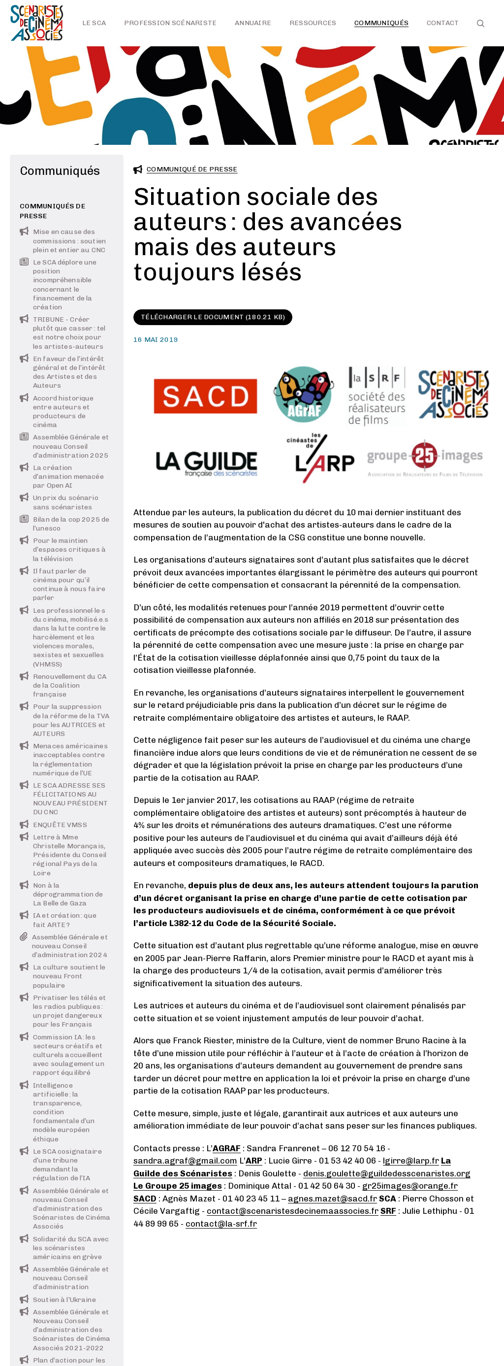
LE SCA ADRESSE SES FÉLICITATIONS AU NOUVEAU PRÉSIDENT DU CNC (64, 799)
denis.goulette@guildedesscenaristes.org (387, 1173)
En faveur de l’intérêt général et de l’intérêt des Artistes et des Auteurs (62, 372)
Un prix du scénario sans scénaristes (59, 502)
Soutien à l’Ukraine (58, 1300)
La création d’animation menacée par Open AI (62, 477)
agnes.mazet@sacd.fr (332, 1198)
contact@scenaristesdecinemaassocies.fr (292, 1211)
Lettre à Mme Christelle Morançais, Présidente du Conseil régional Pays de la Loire (63, 855)
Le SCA (94, 23)
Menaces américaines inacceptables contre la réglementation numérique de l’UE (64, 759)
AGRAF (227, 1148)
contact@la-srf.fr (221, 1224)
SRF (388, 1211)
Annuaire (253, 23)
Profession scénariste (170, 23)
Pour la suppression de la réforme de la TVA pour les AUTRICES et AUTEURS (64, 720)
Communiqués (381, 23)
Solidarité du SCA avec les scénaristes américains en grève (64, 1248)
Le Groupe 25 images (177, 1186)
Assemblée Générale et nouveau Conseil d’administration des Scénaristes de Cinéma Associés (65, 1209)
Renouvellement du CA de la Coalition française (63, 685)
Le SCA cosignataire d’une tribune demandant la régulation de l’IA (61, 1165)
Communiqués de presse (52, 211)
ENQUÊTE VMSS (53, 825)
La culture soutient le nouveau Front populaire (62, 976)
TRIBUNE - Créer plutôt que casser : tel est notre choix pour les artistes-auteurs (62, 333)
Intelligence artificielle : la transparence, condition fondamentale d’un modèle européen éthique (57, 1112)
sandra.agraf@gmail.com (185, 1161)
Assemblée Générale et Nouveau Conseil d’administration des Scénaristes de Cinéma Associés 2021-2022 (65, 1330)
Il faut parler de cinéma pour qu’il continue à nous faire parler (62, 584)
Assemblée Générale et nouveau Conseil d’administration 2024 (64, 946)
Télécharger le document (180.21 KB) (213, 317)
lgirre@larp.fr (411, 1161)
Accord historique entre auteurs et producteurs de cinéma (57, 412)
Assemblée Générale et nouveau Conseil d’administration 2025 (64, 446)
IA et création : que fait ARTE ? (58, 920)
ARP (254, 1161)
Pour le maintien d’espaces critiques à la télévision (63, 549)
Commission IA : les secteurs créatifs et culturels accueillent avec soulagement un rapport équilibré (62, 1055)
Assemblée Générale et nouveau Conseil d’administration (64, 1278)
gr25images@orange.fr (410, 1186)
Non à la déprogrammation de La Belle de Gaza (61, 894)
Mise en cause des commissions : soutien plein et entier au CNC (63, 241)
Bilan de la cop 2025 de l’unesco (64, 524)
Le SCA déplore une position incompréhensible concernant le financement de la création (58, 284)
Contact (443, 23)
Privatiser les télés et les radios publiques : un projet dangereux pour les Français (63, 1011)
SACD (145, 1198)
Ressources (313, 23)
